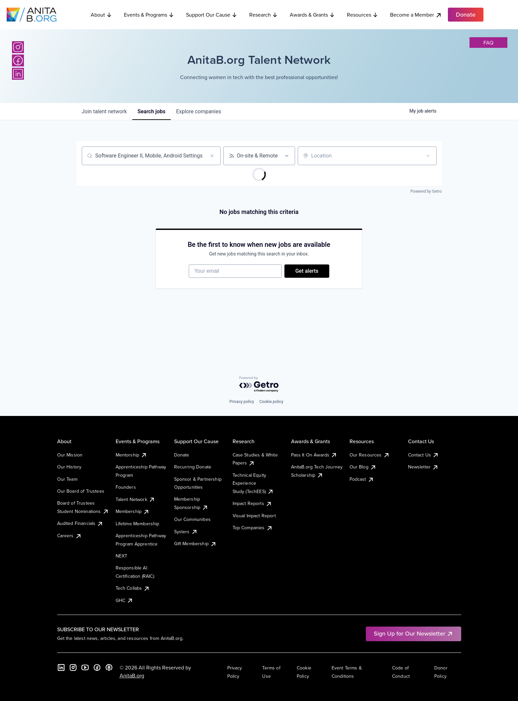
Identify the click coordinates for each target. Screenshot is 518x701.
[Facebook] (18, 60)
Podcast (362, 479)
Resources (362, 14)
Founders (126, 487)
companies (198, 111)
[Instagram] (18, 47)
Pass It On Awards (314, 454)
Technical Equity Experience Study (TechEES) (253, 483)
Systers (186, 531)
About (101, 14)
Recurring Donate (193, 466)
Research (263, 14)
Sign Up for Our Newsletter (413, 633)
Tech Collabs (133, 588)
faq (488, 42)
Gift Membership (195, 543)
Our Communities (192, 519)
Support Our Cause (211, 14)
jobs (151, 111)
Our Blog (363, 466)
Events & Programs (149, 14)
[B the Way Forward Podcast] (109, 667)
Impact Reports (252, 503)
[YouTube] (85, 667)
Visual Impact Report (254, 515)
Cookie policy (271, 401)
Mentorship (132, 454)
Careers (69, 535)
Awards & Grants (312, 14)
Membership (133, 511)
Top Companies (253, 527)
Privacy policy (241, 401)
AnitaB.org (132, 675)
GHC (124, 600)
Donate (181, 454)
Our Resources (370, 454)
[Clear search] (212, 156)
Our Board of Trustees (80, 491)
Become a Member (416, 15)
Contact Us (423, 454)
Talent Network (135, 499)
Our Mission (70, 454)
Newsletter (423, 466)
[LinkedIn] (18, 74)
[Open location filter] (428, 156)
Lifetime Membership (137, 523)
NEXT (122, 555)
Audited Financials (80, 523)
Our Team (67, 479)
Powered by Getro (426, 191)
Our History (69, 466)
